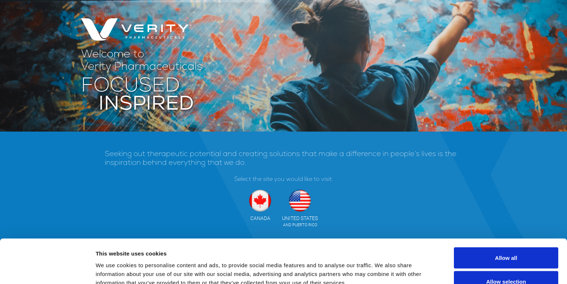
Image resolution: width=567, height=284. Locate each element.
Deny (506, 264)
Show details (383, 265)
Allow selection (506, 241)
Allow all (506, 216)
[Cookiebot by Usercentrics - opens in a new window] (47, 269)
